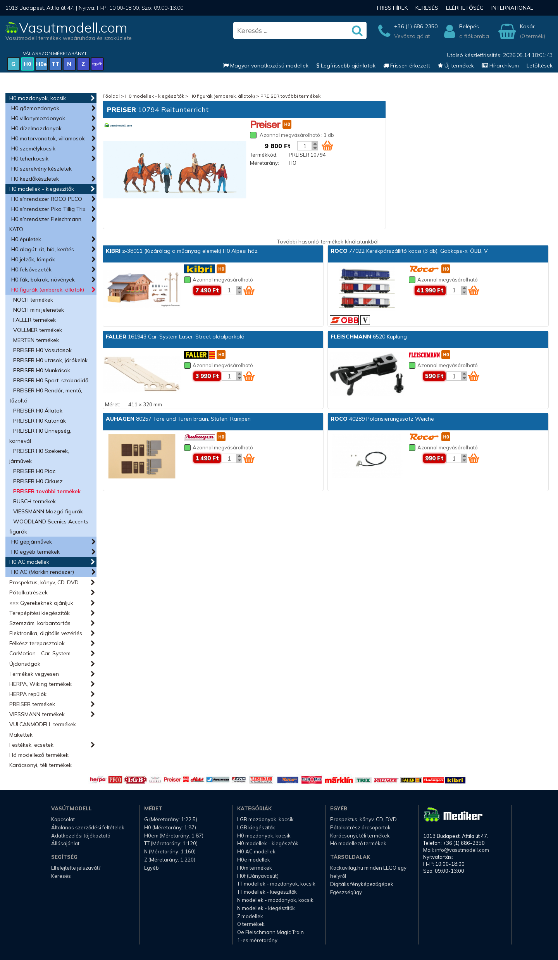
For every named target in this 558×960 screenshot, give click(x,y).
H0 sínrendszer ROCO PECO (46, 198)
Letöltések (540, 65)
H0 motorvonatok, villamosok (48, 138)
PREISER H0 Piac (34, 471)
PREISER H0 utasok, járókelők (50, 360)
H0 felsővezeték (31, 269)
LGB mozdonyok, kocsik (265, 819)
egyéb (97, 63)
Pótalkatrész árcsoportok (360, 827)
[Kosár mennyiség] (304, 145)
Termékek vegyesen (34, 673)
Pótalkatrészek (28, 592)
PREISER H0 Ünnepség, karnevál (40, 435)
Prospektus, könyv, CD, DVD (44, 582)
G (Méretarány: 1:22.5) (170, 819)
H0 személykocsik (33, 148)
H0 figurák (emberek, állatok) (47, 289)
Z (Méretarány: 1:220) (169, 859)
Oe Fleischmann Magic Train (270, 932)
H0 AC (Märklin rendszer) (42, 571)
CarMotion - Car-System (40, 653)
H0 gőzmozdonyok (35, 108)
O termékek (251, 924)
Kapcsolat (63, 819)
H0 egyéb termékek (35, 551)
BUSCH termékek (34, 501)
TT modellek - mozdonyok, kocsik (276, 884)
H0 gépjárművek (31, 541)
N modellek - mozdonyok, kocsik (275, 900)
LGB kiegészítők (256, 827)
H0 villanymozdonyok (38, 118)
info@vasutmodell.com (462, 850)
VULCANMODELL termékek (42, 724)
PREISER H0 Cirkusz (38, 481)
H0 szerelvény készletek (41, 168)
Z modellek (250, 916)
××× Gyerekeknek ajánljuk (41, 602)
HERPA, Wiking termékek (40, 683)
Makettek (21, 734)
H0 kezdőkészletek (35, 178)
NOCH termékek (33, 299)
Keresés (426, 7)
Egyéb (151, 868)
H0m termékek (254, 868)
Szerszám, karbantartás (40, 623)
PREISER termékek (32, 704)
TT (55, 63)
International (512, 7)
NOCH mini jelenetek (38, 309)
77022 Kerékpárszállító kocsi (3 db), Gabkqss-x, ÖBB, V (409, 250)
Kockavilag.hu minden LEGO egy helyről (368, 872)
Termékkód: (263, 155)
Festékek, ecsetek (31, 744)
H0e (41, 63)
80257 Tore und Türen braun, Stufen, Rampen (178, 418)
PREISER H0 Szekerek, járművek (39, 455)
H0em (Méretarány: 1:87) (173, 835)
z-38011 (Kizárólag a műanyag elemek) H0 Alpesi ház (182, 250)
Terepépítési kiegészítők (39, 612)
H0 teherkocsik (29, 158)
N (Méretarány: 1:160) (170, 851)
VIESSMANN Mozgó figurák (48, 511)
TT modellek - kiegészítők (267, 892)
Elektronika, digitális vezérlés (45, 633)
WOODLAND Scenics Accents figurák (48, 526)
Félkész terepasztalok (37, 643)
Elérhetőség (465, 7)
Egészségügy (346, 892)
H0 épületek (26, 239)
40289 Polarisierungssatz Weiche (382, 418)
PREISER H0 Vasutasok (42, 350)
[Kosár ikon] (327, 145)
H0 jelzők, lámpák (33, 259)
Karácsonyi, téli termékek (40, 764)
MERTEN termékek (36, 340)
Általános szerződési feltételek (87, 827)
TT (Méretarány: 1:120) (171, 843)
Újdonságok (24, 663)
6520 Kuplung (369, 336)
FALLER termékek (34, 319)
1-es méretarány (257, 940)
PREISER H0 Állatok (37, 410)
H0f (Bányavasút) (258, 876)
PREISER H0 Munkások (41, 370)
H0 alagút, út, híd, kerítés (42, 249)
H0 (27, 63)
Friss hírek (392, 7)
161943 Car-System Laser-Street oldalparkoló (175, 336)
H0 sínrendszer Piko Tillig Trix (48, 208)
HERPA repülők (27, 694)
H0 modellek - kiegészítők (41, 188)
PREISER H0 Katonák (39, 420)
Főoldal (111, 96)
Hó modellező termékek (39, 754)
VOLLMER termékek (37, 329)
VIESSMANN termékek (37, 714)
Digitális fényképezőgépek (361, 884)
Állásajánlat (65, 843)
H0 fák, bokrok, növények (43, 279)
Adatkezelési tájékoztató (80, 835)
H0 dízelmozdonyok (36, 128)
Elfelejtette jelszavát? (75, 868)
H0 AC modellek (29, 561)
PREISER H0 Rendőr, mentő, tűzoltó (45, 395)
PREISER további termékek (47, 491)
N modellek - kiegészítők (266, 908)
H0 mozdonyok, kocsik (37, 98)
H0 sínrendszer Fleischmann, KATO (46, 224)
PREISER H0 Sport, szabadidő (50, 380)
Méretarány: (264, 163)
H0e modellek (253, 859)
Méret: (112, 404)
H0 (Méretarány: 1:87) (170, 827)
